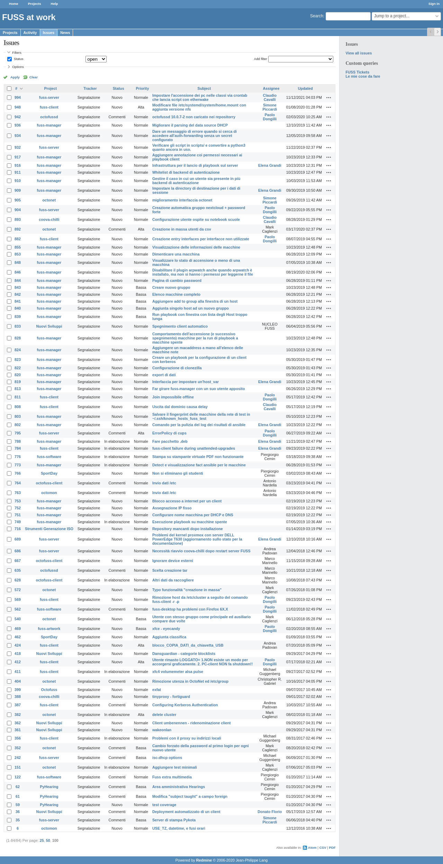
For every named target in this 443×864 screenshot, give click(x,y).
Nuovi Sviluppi (49, 326)
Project (50, 88)
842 (18, 294)
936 (18, 125)
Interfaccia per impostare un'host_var (185, 382)
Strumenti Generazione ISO (49, 529)
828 (18, 338)
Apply (15, 77)
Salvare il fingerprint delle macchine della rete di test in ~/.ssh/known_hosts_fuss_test (201, 416)
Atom (312, 847)
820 (18, 375)
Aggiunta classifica (169, 637)
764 (18, 483)
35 (18, 820)
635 (18, 570)
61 (18, 796)
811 (18, 397)
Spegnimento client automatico (180, 326)
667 (18, 561)
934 (18, 135)
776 (18, 457)
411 (18, 671)
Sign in (434, 4)
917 (18, 157)
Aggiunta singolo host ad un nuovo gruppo (190, 308)
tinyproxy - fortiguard (171, 696)
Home (13, 4)
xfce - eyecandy (166, 629)
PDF (332, 847)
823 (18, 359)
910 (18, 181)
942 (18, 117)
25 (42, 840)
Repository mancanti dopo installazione (187, 529)
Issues (49, 33)
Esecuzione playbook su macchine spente (189, 522)
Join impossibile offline (173, 397)
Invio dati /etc (164, 483)
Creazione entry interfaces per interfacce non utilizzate (200, 239)
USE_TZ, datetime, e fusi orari (178, 828)
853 (18, 254)
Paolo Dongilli (270, 117)
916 (18, 165)
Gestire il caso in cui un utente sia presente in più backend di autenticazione (196, 180)
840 (18, 308)
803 (18, 416)
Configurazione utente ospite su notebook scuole (196, 219)
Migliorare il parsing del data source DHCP (190, 125)
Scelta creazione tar (169, 570)
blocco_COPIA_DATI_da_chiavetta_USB (188, 645)
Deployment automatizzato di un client (186, 812)
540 (18, 619)
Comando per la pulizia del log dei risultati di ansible (198, 425)
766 (18, 473)
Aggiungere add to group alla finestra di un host (195, 301)
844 (18, 280)
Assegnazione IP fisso (172, 508)
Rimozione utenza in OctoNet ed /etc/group (190, 681)
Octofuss (49, 690)
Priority (142, 88)
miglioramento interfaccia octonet (182, 200)
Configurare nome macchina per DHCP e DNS (192, 515)
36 (18, 812)
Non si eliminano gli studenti (177, 473)
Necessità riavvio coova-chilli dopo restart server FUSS (201, 551)
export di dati (164, 375)
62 (18, 787)
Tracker (90, 88)
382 (18, 714)
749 (18, 522)
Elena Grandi (269, 165)
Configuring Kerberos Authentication (185, 705)
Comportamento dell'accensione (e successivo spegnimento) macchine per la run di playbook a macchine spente (195, 338)
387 (18, 705)
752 (18, 508)
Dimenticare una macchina (176, 254)
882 (18, 239)
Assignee (271, 88)
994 (18, 97)
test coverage (164, 805)
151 (18, 767)
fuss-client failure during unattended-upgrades (193, 448)
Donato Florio (269, 812)
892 (18, 229)
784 (18, 448)
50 (48, 840)
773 (18, 465)
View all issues (358, 53)
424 (18, 645)
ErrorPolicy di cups (169, 433)
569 (18, 599)
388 (18, 696)
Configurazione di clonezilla (177, 368)
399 (18, 690)
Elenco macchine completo (176, 294)
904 (18, 210)
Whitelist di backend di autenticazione (186, 172)
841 (18, 301)
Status (18, 59)
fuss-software (49, 457)
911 (18, 172)
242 (18, 757)
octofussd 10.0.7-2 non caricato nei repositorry (193, 117)
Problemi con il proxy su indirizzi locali (186, 738)
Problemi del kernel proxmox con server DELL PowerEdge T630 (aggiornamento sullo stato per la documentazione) (197, 539)
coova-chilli (49, 219)
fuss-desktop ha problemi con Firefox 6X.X (190, 609)
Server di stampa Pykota (174, 820)
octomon (49, 493)
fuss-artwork (49, 629)
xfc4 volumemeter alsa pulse (177, 671)
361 (18, 730)
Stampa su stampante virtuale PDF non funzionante (198, 457)
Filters (16, 52)
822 (18, 368)
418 (18, 653)
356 (18, 738)
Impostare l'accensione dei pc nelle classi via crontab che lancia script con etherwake (199, 97)
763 (18, 493)
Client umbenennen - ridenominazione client (191, 723)
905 (18, 200)
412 (18, 662)
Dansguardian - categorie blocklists (183, 653)
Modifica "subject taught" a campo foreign (189, 796)
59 (18, 805)
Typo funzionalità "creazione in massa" (187, 590)
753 (18, 501)
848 (18, 262)
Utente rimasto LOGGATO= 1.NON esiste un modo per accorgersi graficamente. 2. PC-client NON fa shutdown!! (202, 662)
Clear (33, 77)
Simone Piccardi (269, 107)
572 (18, 590)
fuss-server (49, 97)
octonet (49, 200)
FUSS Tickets (357, 72)
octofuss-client (49, 483)
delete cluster (164, 714)
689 (18, 539)
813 (18, 389)
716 (18, 529)
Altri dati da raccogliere (173, 580)
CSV (322, 847)
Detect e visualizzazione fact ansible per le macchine (199, 465)
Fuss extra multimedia (172, 777)
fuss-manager (49, 125)
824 (18, 350)
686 (18, 551)
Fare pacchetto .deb (170, 441)
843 (18, 287)
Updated (305, 88)
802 (18, 425)
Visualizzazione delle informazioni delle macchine (196, 247)
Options (18, 67)
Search (316, 16)
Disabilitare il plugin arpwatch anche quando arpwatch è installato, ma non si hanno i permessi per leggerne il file (202, 272)
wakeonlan (161, 730)
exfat (156, 690)
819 (18, 382)
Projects (34, 4)
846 (18, 272)
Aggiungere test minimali (174, 767)
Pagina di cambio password (176, 280)
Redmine (204, 860)
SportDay (49, 473)
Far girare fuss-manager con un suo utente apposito (198, 389)
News (65, 33)
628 (18, 580)
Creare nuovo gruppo (171, 287)
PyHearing (49, 787)
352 (18, 748)
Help (54, 4)
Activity (30, 33)
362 (18, 723)
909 (18, 190)
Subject (204, 88)
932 (18, 147)
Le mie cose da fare (362, 76)
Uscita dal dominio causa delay (180, 407)
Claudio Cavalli (270, 97)
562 (18, 609)
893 (18, 219)
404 (18, 681)
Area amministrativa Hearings (178, 787)
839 (18, 316)
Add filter (260, 59)
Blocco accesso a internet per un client (187, 501)
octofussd (49, 117)
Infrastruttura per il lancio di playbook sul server (195, 165)
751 (18, 515)
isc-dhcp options (167, 757)
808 (18, 407)
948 (18, 107)
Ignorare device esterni (172, 561)
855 (18, 247)
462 (18, 637)
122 (18, 777)
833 (18, 326)
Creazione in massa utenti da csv (181, 229)
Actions (329, 97)
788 (18, 441)
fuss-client (49, 107)
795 (18, 433)
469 (18, 629)
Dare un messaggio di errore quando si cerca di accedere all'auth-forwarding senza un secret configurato (194, 135)
